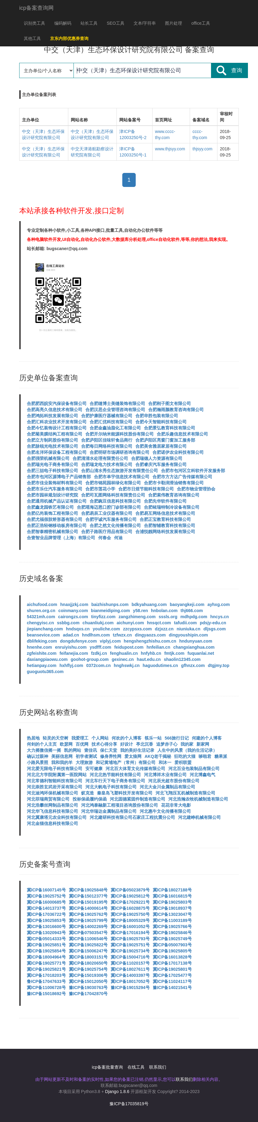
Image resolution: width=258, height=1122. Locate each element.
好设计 (126, 744)
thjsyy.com (202, 148)
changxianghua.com (193, 647)
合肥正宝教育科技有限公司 (165, 519)
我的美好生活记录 (137, 750)
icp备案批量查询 (107, 1067)
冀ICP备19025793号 (130, 938)
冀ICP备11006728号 (46, 987)
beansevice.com (43, 635)
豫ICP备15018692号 (46, 993)
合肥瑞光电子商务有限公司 (52, 464)
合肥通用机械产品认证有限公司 (57, 501)
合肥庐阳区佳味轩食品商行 (106, 440)
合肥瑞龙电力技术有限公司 (106, 464)
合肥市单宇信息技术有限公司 (121, 476)
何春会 (104, 537)
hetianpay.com (41, 665)
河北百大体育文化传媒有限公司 (135, 768)
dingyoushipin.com (188, 635)
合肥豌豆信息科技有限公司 (115, 501)
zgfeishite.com (41, 653)
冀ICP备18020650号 (88, 963)
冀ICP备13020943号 (46, 932)
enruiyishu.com (70, 647)
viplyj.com (110, 641)
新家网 (202, 744)
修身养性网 (110, 756)
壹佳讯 (90, 750)
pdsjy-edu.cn (213, 622)
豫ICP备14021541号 (172, 987)
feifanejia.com (73, 653)
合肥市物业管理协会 (196, 488)
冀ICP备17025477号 (172, 975)
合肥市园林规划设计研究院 (52, 495)
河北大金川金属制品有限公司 (167, 786)
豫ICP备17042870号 (88, 993)
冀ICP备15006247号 (88, 950)
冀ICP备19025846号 (172, 932)
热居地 (33, 738)
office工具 (200, 23)
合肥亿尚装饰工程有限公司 (52, 513)
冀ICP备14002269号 (88, 926)
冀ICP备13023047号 (172, 914)
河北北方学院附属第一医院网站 (57, 774)
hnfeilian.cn (158, 647)
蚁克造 (87, 792)
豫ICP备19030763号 (88, 987)
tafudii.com (185, 622)
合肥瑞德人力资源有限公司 (156, 458)
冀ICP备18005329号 (130, 920)
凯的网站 (72, 750)
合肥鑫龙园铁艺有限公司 (50, 507)
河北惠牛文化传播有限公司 (165, 811)
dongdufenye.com (78, 641)
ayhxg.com (218, 604)
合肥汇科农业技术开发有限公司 (57, 421)
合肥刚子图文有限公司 (169, 403)
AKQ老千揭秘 (158, 756)
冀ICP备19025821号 (46, 969)
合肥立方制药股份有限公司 (52, 440)
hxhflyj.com (71, 665)
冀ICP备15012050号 (88, 981)
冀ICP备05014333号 (46, 938)
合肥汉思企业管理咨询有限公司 (115, 409)
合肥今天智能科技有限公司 (161, 421)
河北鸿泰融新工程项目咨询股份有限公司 (119, 805)
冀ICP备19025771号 (46, 963)
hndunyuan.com (195, 641)
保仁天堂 (108, 750)
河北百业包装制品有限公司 (194, 768)
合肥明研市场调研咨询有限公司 (119, 452)
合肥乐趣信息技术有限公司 (182, 434)
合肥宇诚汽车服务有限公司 (111, 519)
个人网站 (100, 738)
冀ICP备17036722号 (46, 914)
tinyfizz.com (103, 616)
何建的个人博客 (207, 738)
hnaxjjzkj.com (74, 604)
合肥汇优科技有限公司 (111, 421)
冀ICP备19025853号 (46, 920)
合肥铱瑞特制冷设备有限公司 (171, 507)
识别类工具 (34, 23)
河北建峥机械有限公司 (199, 817)
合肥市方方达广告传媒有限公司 (182, 476)
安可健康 (93, 768)
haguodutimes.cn (160, 665)
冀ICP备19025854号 (46, 950)
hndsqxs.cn (78, 628)
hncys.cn (219, 616)
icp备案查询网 (36, 8)
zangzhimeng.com (137, 616)
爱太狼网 (133, 756)
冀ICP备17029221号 (130, 902)
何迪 (118, 537)
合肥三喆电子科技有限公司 (52, 470)
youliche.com (106, 628)
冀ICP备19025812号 (130, 896)
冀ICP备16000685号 (46, 902)
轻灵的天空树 (55, 738)
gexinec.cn (123, 659)
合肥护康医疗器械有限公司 (106, 415)
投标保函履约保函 (90, 799)
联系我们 (157, 1067)
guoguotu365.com (45, 671)
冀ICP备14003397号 (130, 975)
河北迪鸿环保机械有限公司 (52, 792)
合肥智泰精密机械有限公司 (52, 531)
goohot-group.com (90, 659)
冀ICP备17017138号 (172, 963)
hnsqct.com (159, 622)
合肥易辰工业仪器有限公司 (106, 513)
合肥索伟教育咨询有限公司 (173, 495)
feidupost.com (129, 647)
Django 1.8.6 (117, 1091)
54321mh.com (41, 616)
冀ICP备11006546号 (88, 938)
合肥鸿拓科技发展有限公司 (52, 415)
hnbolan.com (164, 610)
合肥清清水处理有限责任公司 (100, 458)
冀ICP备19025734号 (130, 950)
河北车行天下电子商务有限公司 (115, 780)
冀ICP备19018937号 (172, 908)
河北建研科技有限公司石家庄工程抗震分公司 (132, 817)
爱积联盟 (183, 762)
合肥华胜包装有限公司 (156, 415)
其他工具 (32, 38)
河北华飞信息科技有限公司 (52, 811)
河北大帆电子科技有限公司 (111, 786)
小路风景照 (37, 762)
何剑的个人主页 (42, 744)
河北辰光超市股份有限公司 (173, 780)
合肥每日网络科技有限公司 (106, 446)
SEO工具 (115, 23)
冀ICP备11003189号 (172, 920)
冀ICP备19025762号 (88, 914)
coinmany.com (73, 610)
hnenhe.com (39, 647)
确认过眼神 (37, 756)
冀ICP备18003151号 (88, 957)
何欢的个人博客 (127, 738)
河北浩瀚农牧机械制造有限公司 (198, 799)
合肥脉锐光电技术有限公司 (52, 446)
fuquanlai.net (201, 653)
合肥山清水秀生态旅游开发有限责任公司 (119, 470)
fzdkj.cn (99, 653)
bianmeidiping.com (110, 610)
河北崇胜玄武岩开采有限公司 (54, 786)
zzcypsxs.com (137, 628)
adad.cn (71, 635)
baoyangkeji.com (187, 604)
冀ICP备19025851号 (46, 944)
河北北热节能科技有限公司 (115, 774)
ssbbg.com (68, 622)
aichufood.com (42, 604)
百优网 (82, 744)
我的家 (187, 744)
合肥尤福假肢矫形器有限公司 (54, 519)
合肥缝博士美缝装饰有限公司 (117, 403)
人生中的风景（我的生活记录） (187, 750)
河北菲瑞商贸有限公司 (48, 799)
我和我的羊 (62, 762)
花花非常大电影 (176, 805)
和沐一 (165, 762)
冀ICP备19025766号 (172, 926)
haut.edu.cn (149, 659)
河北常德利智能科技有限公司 (54, 780)
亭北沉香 (144, 744)
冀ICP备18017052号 (130, 981)
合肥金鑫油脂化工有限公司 (115, 427)
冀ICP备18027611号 (130, 969)
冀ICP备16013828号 (172, 957)
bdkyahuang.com (149, 604)
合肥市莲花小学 (100, 488)
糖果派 (220, 756)
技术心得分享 (104, 744)
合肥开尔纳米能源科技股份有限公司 (119, 434)
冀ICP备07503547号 (88, 932)
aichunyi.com (130, 622)
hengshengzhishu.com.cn (150, 641)
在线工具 (136, 1067)
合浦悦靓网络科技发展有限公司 (165, 531)
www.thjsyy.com (170, 148)
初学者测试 (86, 756)
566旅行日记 (177, 738)
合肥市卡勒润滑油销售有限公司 (174, 482)
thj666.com (192, 610)
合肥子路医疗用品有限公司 (106, 531)
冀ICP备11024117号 (172, 981)
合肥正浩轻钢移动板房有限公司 (57, 525)
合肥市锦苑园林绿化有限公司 (113, 482)
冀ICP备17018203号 (46, 975)
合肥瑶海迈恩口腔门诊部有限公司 (109, 507)
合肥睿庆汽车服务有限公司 (161, 464)
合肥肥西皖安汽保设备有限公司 (57, 403)
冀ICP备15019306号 (88, 975)
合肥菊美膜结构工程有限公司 (54, 434)
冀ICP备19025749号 (172, 938)
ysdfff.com (100, 647)
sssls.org (168, 616)
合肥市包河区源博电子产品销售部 (59, 476)
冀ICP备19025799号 (88, 920)
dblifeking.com (42, 641)
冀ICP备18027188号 (172, 889)
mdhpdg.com (194, 616)
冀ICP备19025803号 (172, 902)
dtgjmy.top (218, 665)
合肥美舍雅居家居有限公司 (161, 446)
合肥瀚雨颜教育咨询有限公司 (176, 409)
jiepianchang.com (45, 628)
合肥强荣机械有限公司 (48, 458)
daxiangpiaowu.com (47, 659)
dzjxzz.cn (164, 628)
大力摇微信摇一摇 (44, 750)
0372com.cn (98, 665)
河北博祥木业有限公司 (165, 774)
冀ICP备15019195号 (88, 902)
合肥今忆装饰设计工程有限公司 (57, 427)
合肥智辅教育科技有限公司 (169, 525)
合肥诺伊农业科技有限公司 (178, 452)
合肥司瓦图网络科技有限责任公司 (113, 495)
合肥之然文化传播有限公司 (115, 525)
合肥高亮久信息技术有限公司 (54, 409)
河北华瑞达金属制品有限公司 (109, 811)
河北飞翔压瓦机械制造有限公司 (185, 792)
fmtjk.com (174, 653)
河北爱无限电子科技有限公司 (54, 768)
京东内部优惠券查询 (69, 38)
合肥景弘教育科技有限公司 (169, 427)
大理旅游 (84, 762)
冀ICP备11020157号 (130, 963)
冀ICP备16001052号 (130, 926)
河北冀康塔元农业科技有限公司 (57, 817)
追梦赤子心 (166, 744)
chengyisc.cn (40, 622)
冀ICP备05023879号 (130, 889)
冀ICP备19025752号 (46, 896)
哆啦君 (205, 756)
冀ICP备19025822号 (88, 944)
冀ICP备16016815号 (172, 896)
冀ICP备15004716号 (130, 957)
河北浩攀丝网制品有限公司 (52, 805)
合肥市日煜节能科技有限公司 (146, 488)
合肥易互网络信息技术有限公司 (165, 513)
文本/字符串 (145, 23)
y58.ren (140, 610)
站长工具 (89, 23)
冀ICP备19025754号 (88, 969)
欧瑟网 (66, 744)
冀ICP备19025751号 (130, 944)
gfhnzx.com (193, 665)
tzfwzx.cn (122, 635)
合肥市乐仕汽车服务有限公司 (54, 488)
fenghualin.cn (124, 653)
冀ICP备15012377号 (88, 896)
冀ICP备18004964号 (46, 957)
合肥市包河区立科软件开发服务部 (193, 470)
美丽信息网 (62, 756)
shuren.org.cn (41, 610)
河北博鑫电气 (202, 774)
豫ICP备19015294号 (130, 987)
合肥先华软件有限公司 (165, 501)
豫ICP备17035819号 (129, 1103)
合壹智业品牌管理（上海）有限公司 (61, 537)
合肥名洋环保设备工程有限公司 (57, 452)
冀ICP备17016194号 (130, 932)
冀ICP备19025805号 (172, 950)
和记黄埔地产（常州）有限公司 (126, 762)
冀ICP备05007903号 (172, 944)
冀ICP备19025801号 (172, 969)
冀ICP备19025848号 (88, 889)
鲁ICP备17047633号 (46, 981)
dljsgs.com (214, 628)
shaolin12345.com (182, 659)
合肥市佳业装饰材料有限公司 (54, 482)
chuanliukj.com (98, 622)
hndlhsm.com (96, 635)
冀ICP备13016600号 (46, 926)
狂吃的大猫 (184, 756)
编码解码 (62, 23)
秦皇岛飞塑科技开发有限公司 (124, 792)
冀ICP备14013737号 (46, 908)
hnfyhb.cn (151, 653)
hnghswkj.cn (127, 665)
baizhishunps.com (109, 604)
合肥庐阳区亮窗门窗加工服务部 (165, 440)
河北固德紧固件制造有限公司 (137, 799)
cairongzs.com (73, 616)
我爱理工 (79, 738)
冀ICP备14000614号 (88, 908)
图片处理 (173, 23)
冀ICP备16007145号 (46, 889)
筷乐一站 (153, 738)
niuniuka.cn (188, 628)
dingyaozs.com (150, 635)
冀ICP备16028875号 (130, 908)
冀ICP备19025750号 (130, 914)
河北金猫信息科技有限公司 (52, 823)
